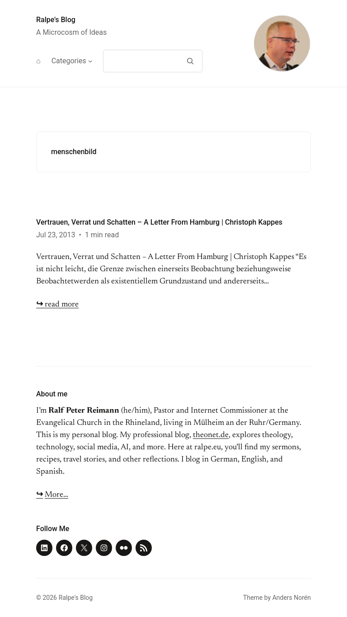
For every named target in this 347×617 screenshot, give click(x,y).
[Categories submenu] (90, 61)
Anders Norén (291, 597)
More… (56, 495)
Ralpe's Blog (55, 19)
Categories (69, 61)
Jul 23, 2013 (55, 235)
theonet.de (211, 435)
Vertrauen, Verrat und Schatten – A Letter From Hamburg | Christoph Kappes (159, 222)
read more (57, 305)
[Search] (190, 61)
